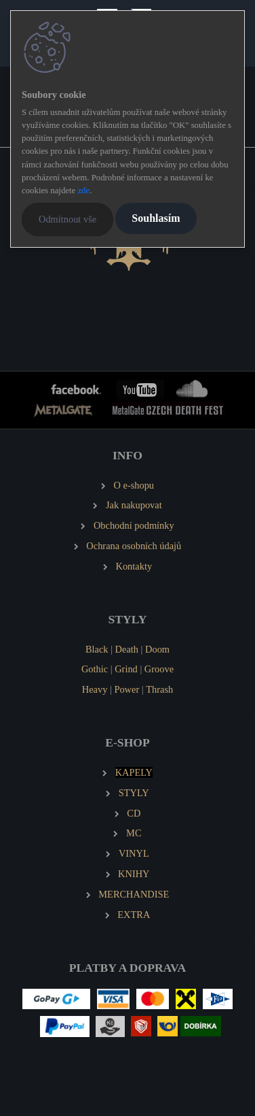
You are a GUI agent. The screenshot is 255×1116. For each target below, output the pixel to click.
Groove (159, 668)
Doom (157, 649)
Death (126, 649)
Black (97, 649)
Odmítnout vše (67, 219)
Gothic (94, 668)
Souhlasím (156, 218)
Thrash (159, 689)
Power (126, 689)
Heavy (95, 689)
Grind (126, 668)
